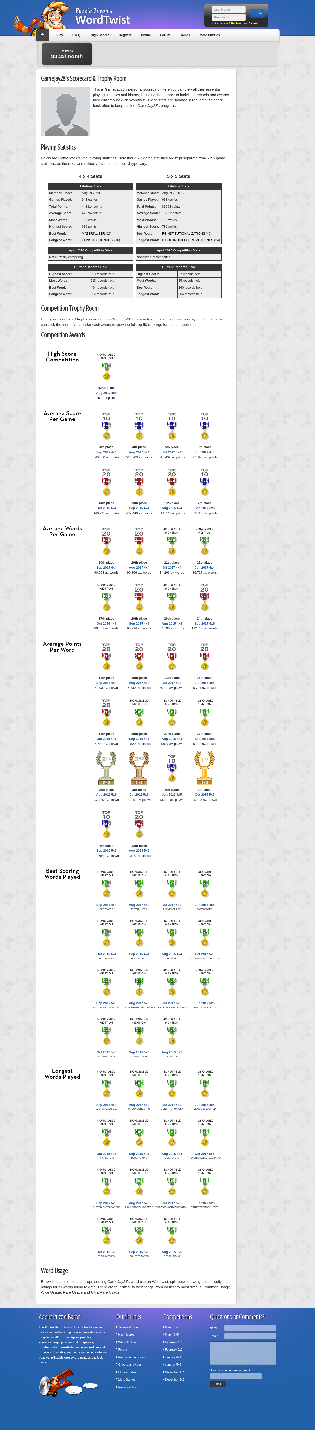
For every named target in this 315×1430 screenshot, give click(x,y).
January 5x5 (173, 1364)
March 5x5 (172, 1334)
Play (59, 35)
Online (146, 35)
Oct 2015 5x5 (205, 794)
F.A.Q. (76, 35)
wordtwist (68, 1347)
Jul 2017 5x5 (139, 794)
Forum (165, 35)
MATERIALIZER (93, 233)
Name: (214, 1328)
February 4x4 (174, 1342)
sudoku (94, 1347)
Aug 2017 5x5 (106, 794)
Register (125, 35)
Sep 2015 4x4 (139, 508)
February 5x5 (174, 1349)
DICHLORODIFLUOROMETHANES (187, 240)
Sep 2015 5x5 (106, 850)
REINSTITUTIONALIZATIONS (183, 233)
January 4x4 (173, 1357)
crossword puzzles (52, 1352)
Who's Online (127, 1342)
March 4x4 (172, 1327)
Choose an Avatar (130, 1364)
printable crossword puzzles (71, 1357)
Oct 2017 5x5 (205, 954)
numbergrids (48, 1347)
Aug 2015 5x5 (139, 850)
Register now (239, 23)
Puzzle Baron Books (131, 1357)
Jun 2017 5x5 (172, 794)
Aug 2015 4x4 (172, 508)
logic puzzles (62, 1342)
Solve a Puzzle (128, 1327)
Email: (214, 1336)
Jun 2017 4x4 (205, 452)
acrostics (45, 1342)
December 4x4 (174, 1372)
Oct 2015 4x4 (106, 508)
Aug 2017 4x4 (106, 393)
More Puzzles (210, 35)
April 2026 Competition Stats (90, 250)
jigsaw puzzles (80, 1337)
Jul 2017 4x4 (171, 452)
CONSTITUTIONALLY (97, 240)
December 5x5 (174, 1379)
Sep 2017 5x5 (205, 508)
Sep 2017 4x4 (106, 452)
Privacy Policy (127, 1387)
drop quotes (84, 1342)
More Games (126, 1379)
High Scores (100, 35)
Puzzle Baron (54, 1327)
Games (184, 35)
